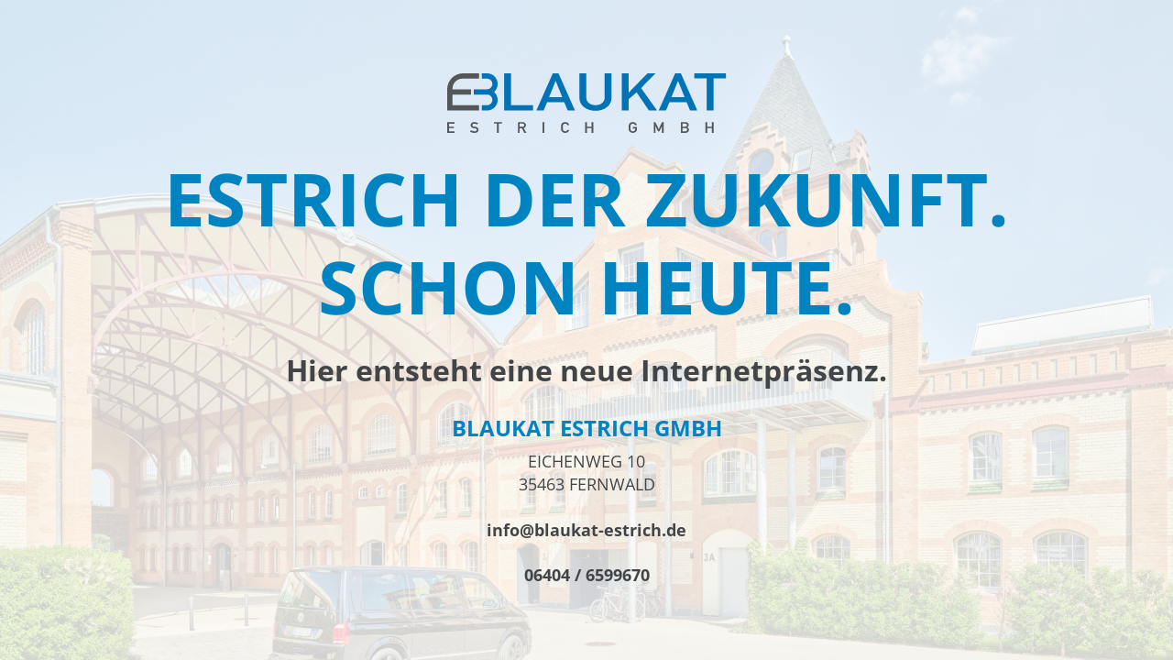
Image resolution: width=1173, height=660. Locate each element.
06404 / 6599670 (587, 575)
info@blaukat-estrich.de (586, 530)
